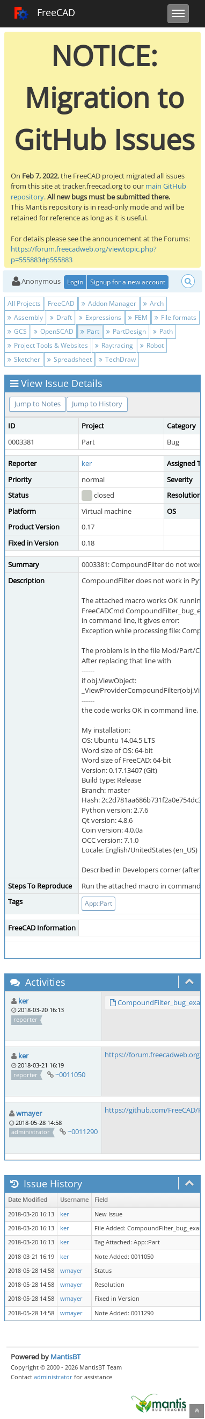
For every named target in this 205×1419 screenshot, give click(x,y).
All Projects (24, 303)
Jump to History (97, 403)
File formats (175, 317)
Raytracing (114, 345)
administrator (53, 1377)
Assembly (25, 317)
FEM (138, 317)
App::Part (98, 903)
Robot (152, 345)
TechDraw (117, 359)
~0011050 (70, 1074)
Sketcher (24, 359)
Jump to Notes (37, 403)
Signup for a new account (127, 281)
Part (89, 331)
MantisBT (65, 1356)
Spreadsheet (69, 359)
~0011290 (83, 1131)
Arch (153, 303)
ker (87, 463)
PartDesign (126, 331)
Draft (61, 317)
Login (75, 281)
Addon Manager (109, 303)
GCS (17, 331)
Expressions (100, 317)
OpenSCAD (54, 331)
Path (163, 331)
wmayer (29, 1113)
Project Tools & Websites (48, 345)
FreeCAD (44, 13)
